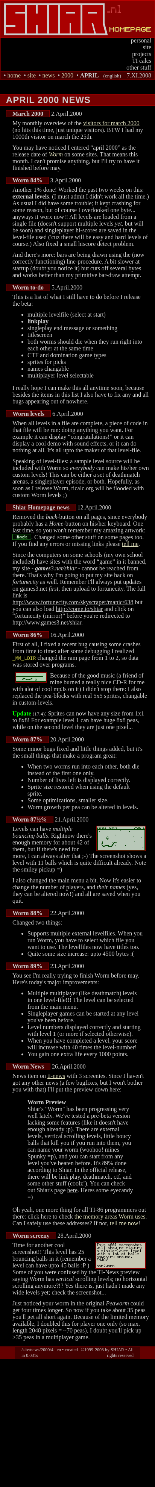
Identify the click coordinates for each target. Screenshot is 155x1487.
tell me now (124, 1223)
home (14, 75)
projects (141, 54)
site (147, 47)
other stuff (138, 67)
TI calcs (141, 61)
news (49, 75)
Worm (56, 154)
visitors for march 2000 (111, 123)
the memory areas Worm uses (110, 1216)
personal (141, 40)
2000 (67, 75)
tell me (130, 544)
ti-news (56, 1076)
